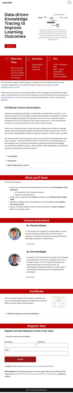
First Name (9, 343)
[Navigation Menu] (69, 2)
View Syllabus (13, 157)
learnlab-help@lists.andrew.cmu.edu (13, 97)
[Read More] (31, 244)
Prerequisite (12, 161)
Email (7, 350)
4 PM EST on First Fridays (26, 375)
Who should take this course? (18, 165)
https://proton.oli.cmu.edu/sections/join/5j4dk (39, 367)
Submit (20, 360)
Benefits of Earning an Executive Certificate (23, 314)
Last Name (41, 343)
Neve (28, 391)
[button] (36, 157)
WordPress (43, 391)
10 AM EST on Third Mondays (47, 375)
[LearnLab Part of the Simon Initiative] (7, 2)
